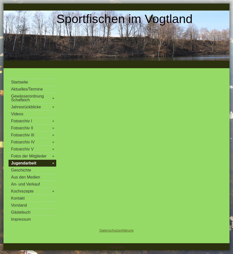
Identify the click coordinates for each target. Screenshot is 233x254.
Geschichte (21, 170)
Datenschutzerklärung (116, 230)
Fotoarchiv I (33, 121)
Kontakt (18, 198)
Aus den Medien (25, 177)
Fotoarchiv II (33, 128)
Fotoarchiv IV (33, 142)
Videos (17, 114)
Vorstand (19, 205)
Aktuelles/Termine (27, 89)
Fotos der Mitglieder (33, 156)
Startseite (19, 82)
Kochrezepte (33, 191)
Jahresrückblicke (33, 107)
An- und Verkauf (25, 184)
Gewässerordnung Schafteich (33, 98)
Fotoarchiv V (33, 149)
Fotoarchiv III (33, 135)
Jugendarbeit (33, 163)
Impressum (21, 219)
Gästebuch (20, 212)
